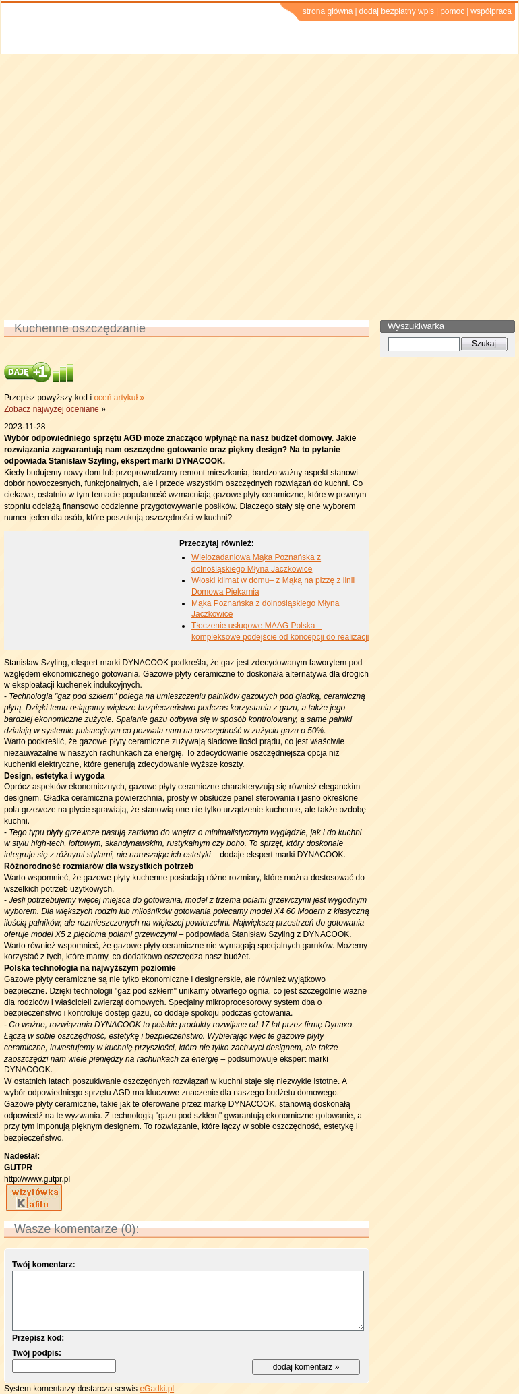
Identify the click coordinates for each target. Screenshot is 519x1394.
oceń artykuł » (119, 397)
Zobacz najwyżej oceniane (51, 409)
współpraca (491, 11)
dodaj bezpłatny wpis (396, 11)
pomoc (452, 11)
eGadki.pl (157, 1388)
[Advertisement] (126, 187)
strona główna (328, 11)
